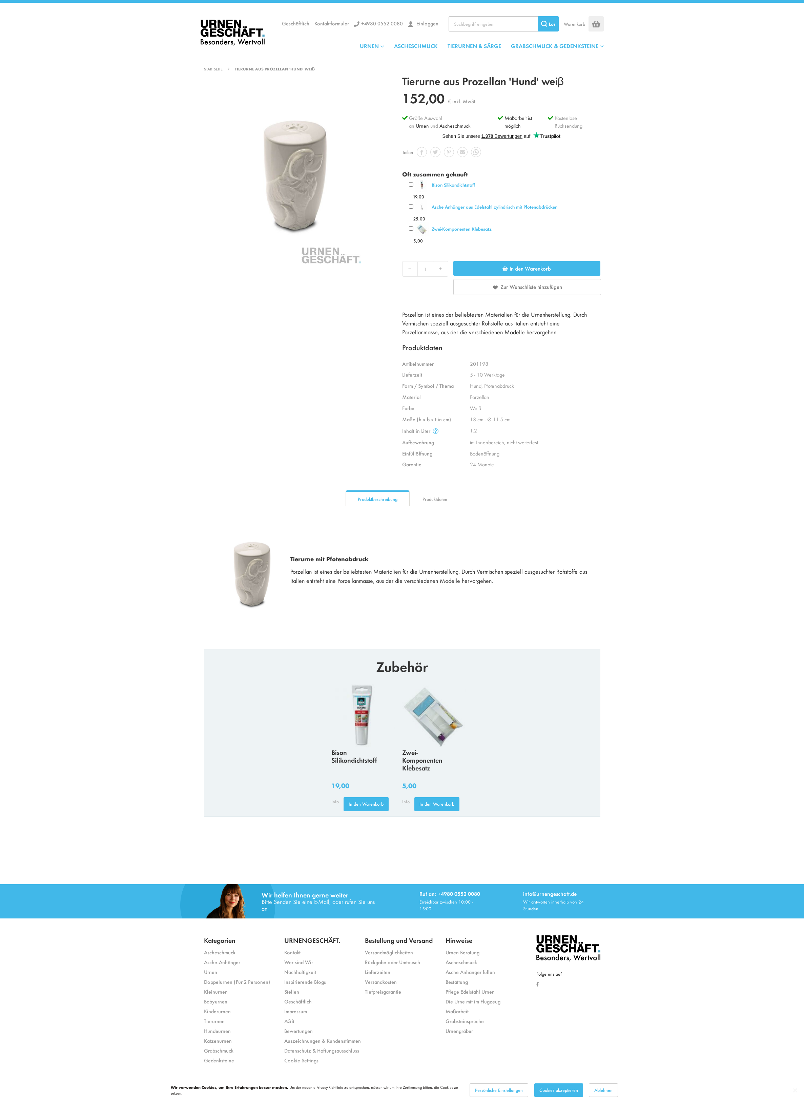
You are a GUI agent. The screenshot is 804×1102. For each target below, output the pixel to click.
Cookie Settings (301, 1060)
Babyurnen (215, 1001)
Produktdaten (434, 499)
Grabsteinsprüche (465, 1020)
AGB (289, 1020)
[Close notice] (795, 1090)
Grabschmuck (218, 1050)
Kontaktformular (331, 23)
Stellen (291, 991)
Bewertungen (298, 1030)
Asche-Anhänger (222, 962)
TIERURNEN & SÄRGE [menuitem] (474, 45)
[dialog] (402, 1090)
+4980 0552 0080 (382, 23)
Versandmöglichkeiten (389, 952)
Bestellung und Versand (399, 940)
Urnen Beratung (462, 952)
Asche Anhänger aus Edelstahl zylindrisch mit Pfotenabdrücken (494, 207)
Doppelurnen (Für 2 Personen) (237, 981)
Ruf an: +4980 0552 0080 (449, 893)
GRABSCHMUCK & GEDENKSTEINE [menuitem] (554, 45)
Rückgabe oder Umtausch (392, 962)
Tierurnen (214, 1020)
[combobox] (504, 23)
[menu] (482, 46)
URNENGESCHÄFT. (312, 940)
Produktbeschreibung (377, 499)
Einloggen (426, 23)
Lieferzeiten (377, 971)
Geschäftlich (295, 23)
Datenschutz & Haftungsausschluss (321, 1050)
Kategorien (219, 940)
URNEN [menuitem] (369, 45)
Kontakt (292, 952)
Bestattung (457, 981)
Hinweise (459, 940)
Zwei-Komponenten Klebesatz (462, 229)
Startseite (213, 68)
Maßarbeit (457, 1011)
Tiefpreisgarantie (383, 991)
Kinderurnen (217, 1011)
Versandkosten (381, 981)
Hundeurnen (217, 1030)
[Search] (548, 23)
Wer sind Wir (298, 962)
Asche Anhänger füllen (470, 971)
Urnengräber (459, 1030)
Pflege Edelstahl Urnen (470, 991)
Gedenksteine (219, 1060)
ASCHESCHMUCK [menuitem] (416, 45)
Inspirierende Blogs (305, 981)
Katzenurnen (218, 1040)
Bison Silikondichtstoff (453, 185)
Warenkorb (574, 24)
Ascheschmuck (455, 125)
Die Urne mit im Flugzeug (473, 1001)
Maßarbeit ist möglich (518, 121)
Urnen (422, 125)
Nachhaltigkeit (300, 971)
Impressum (295, 1011)
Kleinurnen (216, 991)
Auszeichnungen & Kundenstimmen (322, 1040)
